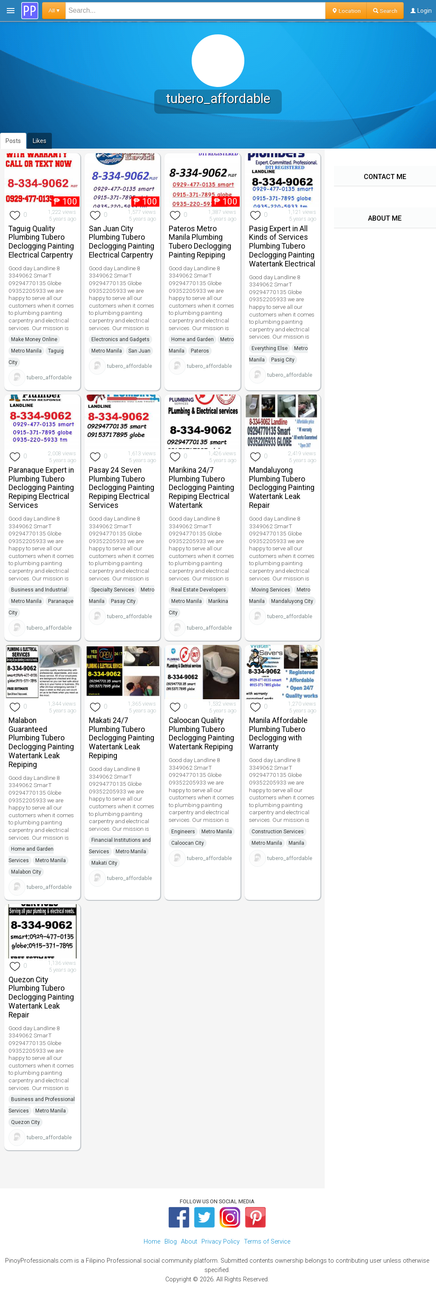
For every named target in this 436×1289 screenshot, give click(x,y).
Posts (13, 140)
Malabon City (26, 872)
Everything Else (270, 348)
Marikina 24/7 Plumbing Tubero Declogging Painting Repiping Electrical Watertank (201, 488)
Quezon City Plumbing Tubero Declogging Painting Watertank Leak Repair (41, 997)
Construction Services (278, 832)
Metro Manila (26, 351)
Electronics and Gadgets (120, 339)
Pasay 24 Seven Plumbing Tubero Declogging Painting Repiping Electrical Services (121, 488)
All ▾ (53, 10)
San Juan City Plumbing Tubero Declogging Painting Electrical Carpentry (121, 241)
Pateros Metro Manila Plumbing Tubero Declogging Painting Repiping (200, 241)
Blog (170, 1241)
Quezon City (25, 1122)
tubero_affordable (49, 377)
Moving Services (271, 590)
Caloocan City (187, 843)
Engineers (183, 832)
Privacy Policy (220, 1241)
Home (152, 1241)
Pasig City (282, 360)
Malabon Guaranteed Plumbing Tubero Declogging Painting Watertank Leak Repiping (41, 742)
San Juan (139, 351)
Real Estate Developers (198, 590)
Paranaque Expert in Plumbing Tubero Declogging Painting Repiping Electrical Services (41, 488)
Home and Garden (192, 339)
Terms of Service (267, 1241)
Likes (39, 140)
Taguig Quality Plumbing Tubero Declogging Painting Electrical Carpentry (41, 241)
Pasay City (123, 601)
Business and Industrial (39, 590)
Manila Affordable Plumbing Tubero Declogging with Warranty (278, 733)
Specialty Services (112, 590)
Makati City (104, 863)
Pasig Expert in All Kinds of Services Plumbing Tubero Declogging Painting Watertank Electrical (282, 246)
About (189, 1241)
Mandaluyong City (292, 601)
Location (346, 10)
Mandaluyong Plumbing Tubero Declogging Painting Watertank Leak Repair (281, 488)
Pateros (200, 351)
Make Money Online (34, 339)
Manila (296, 843)
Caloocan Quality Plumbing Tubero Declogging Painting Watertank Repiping (201, 733)
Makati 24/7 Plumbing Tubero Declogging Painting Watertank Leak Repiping (121, 738)
